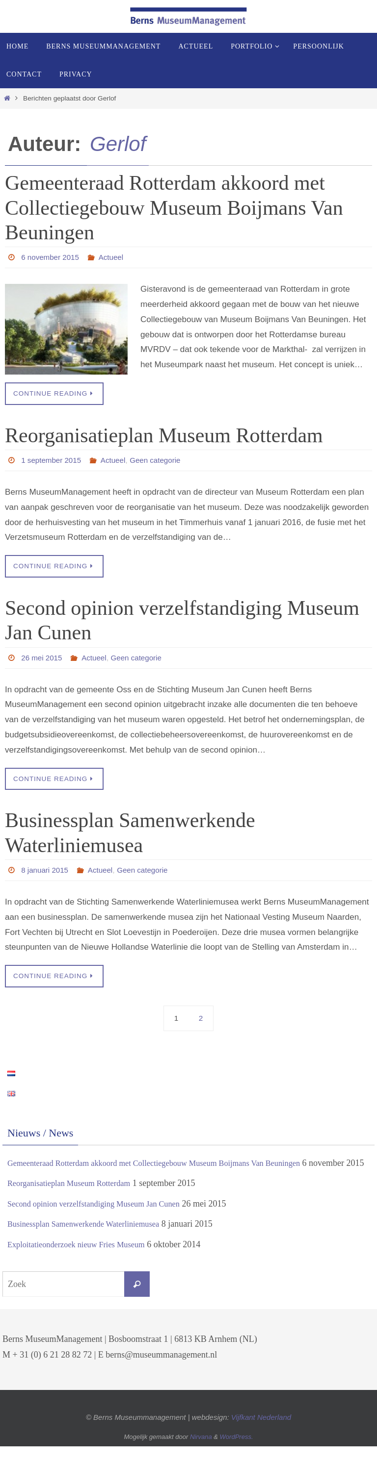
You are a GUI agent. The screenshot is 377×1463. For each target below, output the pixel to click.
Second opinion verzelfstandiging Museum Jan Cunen (102, 1220)
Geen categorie (161, 460)
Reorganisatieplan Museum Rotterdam (164, 435)
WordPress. (236, 1454)
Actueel (115, 257)
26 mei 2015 (42, 658)
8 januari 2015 (46, 871)
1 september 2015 (52, 460)
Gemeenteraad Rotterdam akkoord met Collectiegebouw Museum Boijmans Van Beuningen (174, 208)
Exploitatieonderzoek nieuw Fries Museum (83, 1261)
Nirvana (201, 1454)
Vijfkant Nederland (261, 1434)
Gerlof (118, 143)
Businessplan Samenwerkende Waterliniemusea (91, 1241)
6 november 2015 (51, 257)
